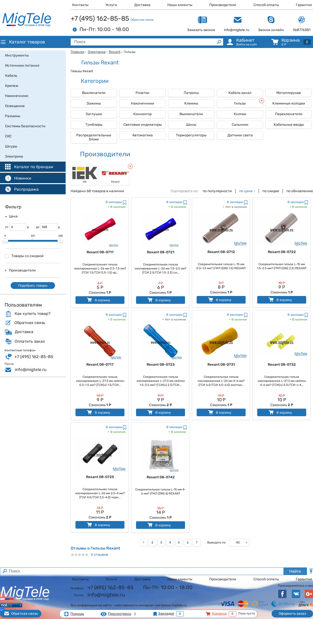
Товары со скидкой (24, 256)
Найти (295, 571)
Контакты (80, 5)
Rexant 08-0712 (221, 252)
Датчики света (240, 135)
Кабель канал (239, 93)
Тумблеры (93, 124)
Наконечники (142, 103)
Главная (77, 52)
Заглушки (94, 114)
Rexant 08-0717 (100, 364)
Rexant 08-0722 (282, 252)
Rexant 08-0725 (100, 477)
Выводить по (216, 542)
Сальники (240, 124)
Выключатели (94, 93)
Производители (222, 5)
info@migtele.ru (30, 369)
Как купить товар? (32, 314)
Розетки (142, 93)
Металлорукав (288, 93)
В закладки (114, 202)
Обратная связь (142, 19)
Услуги (111, 5)
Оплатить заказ (30, 341)
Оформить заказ (292, 613)
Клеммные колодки (288, 103)
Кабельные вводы (289, 124)
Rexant (114, 52)
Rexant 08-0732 (282, 364)
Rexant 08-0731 (221, 364)
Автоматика (142, 135)
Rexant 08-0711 (100, 252)
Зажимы (94, 103)
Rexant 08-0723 (161, 364)
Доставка (142, 5)
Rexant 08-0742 (161, 477)
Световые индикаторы (142, 124)
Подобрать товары (32, 285)
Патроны (191, 93)
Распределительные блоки (93, 137)
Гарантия (304, 5)
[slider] (5, 240)
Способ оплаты (266, 5)
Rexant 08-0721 (160, 252)
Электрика (97, 52)
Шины (191, 124)
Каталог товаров (22, 42)
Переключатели (288, 114)
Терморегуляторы (191, 135)
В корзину (98, 300)
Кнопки (240, 114)
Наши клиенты (179, 5)
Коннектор (142, 114)
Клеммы (191, 103)
